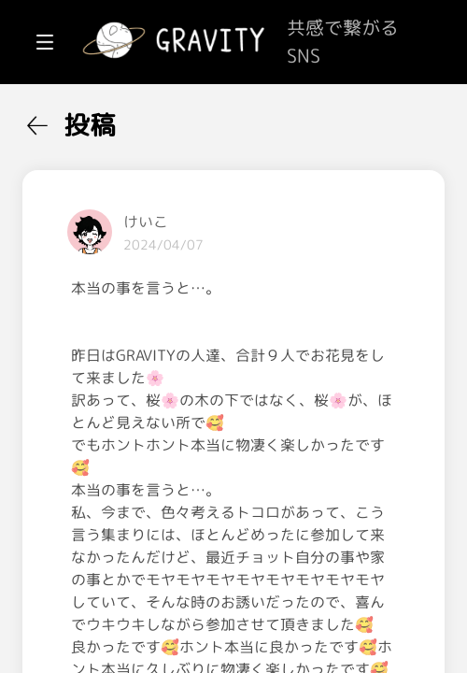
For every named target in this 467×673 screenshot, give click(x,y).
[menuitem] (112, 119)
